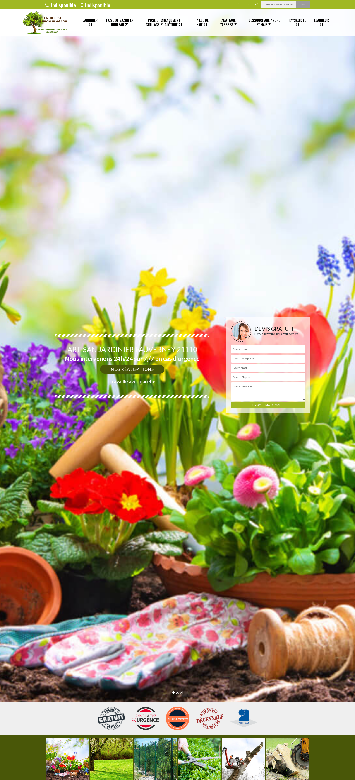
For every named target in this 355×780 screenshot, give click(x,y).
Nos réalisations (132, 369)
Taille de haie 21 (202, 22)
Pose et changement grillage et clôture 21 (164, 22)
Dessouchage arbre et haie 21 (264, 22)
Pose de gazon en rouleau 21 (120, 22)
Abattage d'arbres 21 (228, 22)
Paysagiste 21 (297, 22)
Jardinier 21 (90, 22)
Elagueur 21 (321, 22)
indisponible (60, 5)
